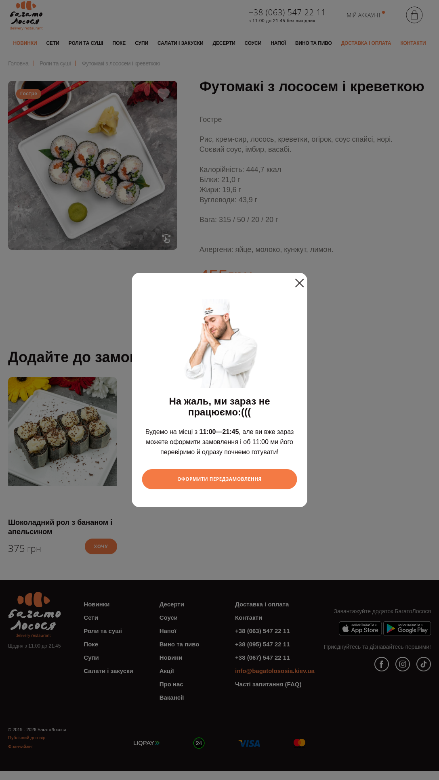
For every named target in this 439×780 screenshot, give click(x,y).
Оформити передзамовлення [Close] (219, 479)
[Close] (299, 280)
